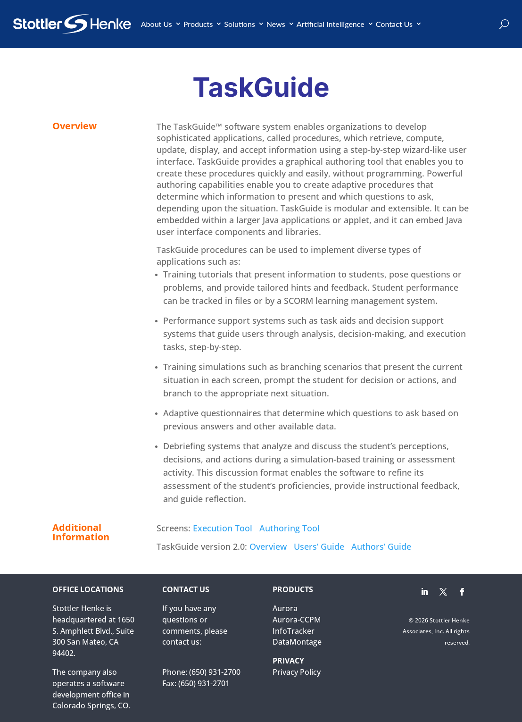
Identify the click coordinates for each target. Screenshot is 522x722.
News (275, 23)
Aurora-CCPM (297, 619)
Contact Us (394, 23)
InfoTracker (294, 631)
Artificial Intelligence (331, 23)
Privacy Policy (297, 672)
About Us (156, 23)
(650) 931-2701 (204, 683)
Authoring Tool (289, 528)
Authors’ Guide (381, 546)
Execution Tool (222, 528)
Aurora (285, 608)
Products (198, 23)
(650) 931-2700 (214, 672)
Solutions (239, 23)
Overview (268, 546)
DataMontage (297, 642)
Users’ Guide (319, 546)
